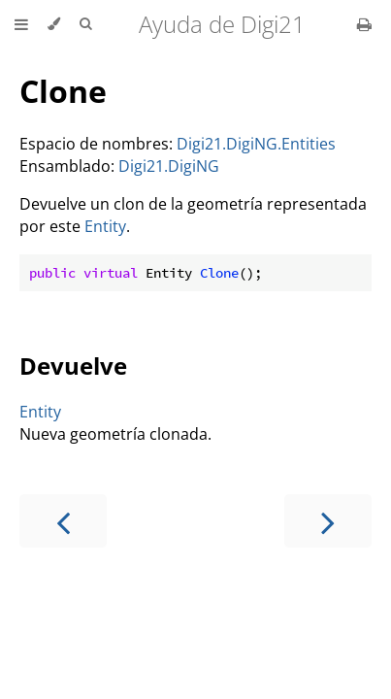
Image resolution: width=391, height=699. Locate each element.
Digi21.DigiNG (168, 166)
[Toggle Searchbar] (85, 24)
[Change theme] (54, 24)
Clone (63, 91)
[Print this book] (364, 24)
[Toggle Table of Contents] (21, 24)
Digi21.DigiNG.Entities (256, 143)
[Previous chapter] (63, 521)
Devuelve (73, 366)
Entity (105, 226)
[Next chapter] (328, 521)
